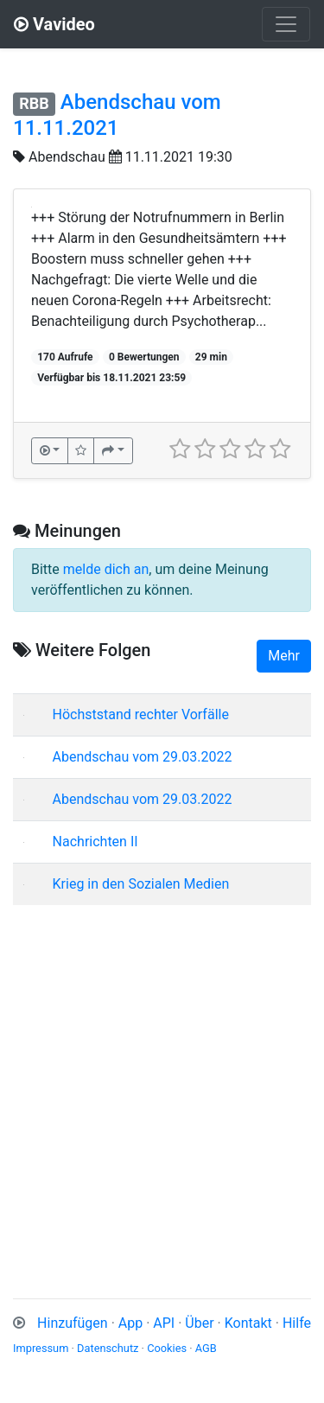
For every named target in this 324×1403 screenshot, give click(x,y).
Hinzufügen (72, 1323)
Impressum (40, 1348)
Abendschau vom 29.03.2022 (142, 757)
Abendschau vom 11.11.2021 (117, 115)
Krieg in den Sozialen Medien (141, 884)
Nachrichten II (95, 841)
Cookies (167, 1348)
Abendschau (67, 157)
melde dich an (106, 569)
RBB (34, 103)
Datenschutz (107, 1348)
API (164, 1323)
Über (199, 1323)
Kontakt (248, 1323)
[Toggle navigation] (286, 24)
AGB (206, 1348)
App (130, 1323)
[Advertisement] (162, 1081)
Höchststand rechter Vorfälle (141, 714)
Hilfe (297, 1323)
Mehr (284, 655)
